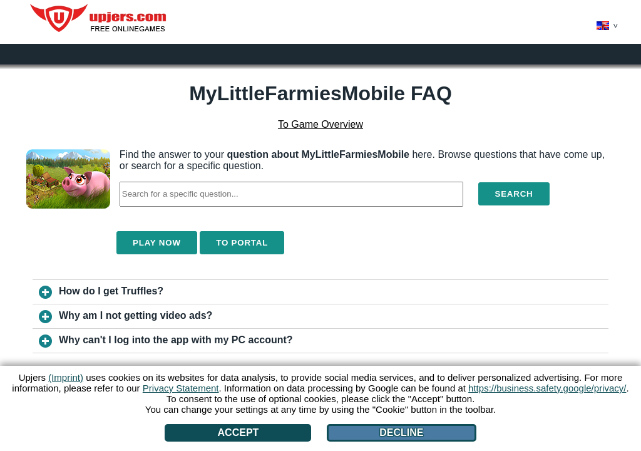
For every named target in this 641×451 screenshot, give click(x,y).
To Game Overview (320, 124)
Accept (238, 432)
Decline (401, 432)
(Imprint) (65, 377)
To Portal (242, 242)
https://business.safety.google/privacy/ (547, 388)
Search (514, 194)
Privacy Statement (181, 388)
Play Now (157, 242)
